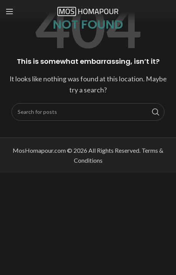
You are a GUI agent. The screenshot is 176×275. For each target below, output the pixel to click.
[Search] (88, 112)
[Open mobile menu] (9, 11)
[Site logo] (88, 10)
